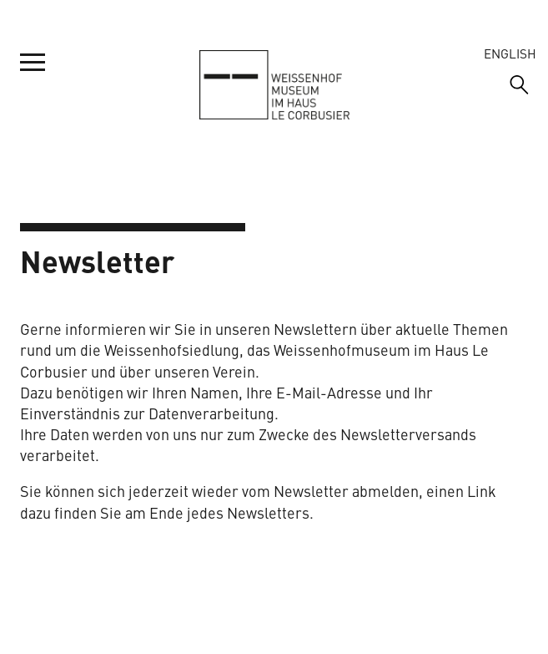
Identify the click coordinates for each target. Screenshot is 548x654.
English (510, 53)
